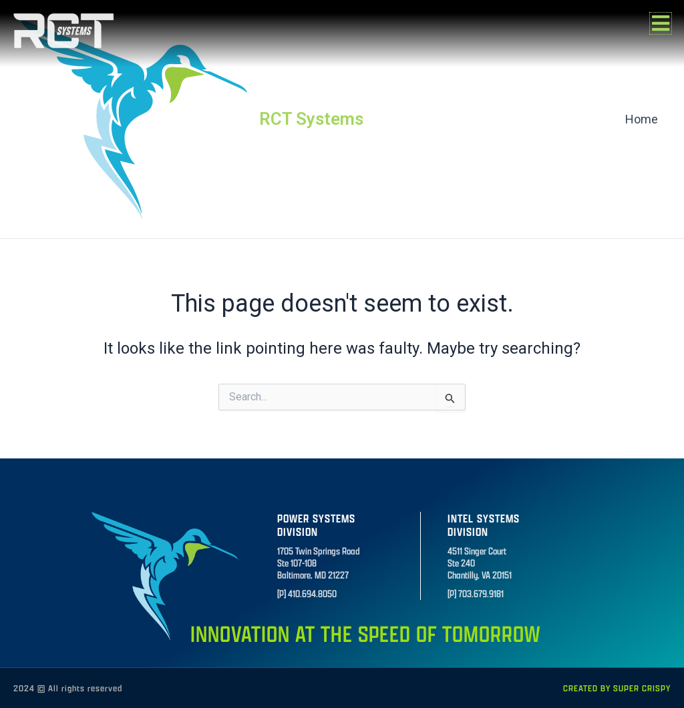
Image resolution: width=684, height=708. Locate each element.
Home (642, 119)
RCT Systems (311, 119)
